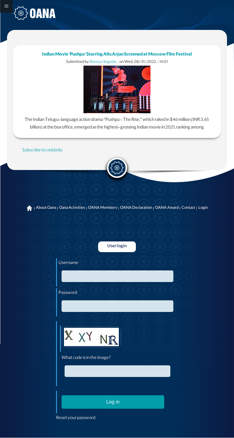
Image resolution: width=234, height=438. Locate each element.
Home (29, 208)
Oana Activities (72, 208)
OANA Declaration (136, 208)
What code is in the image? (86, 358)
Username (68, 263)
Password (67, 293)
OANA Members (102, 208)
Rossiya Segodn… (104, 62)
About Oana (46, 208)
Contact (188, 208)
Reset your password (75, 418)
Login (203, 208)
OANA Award (167, 208)
